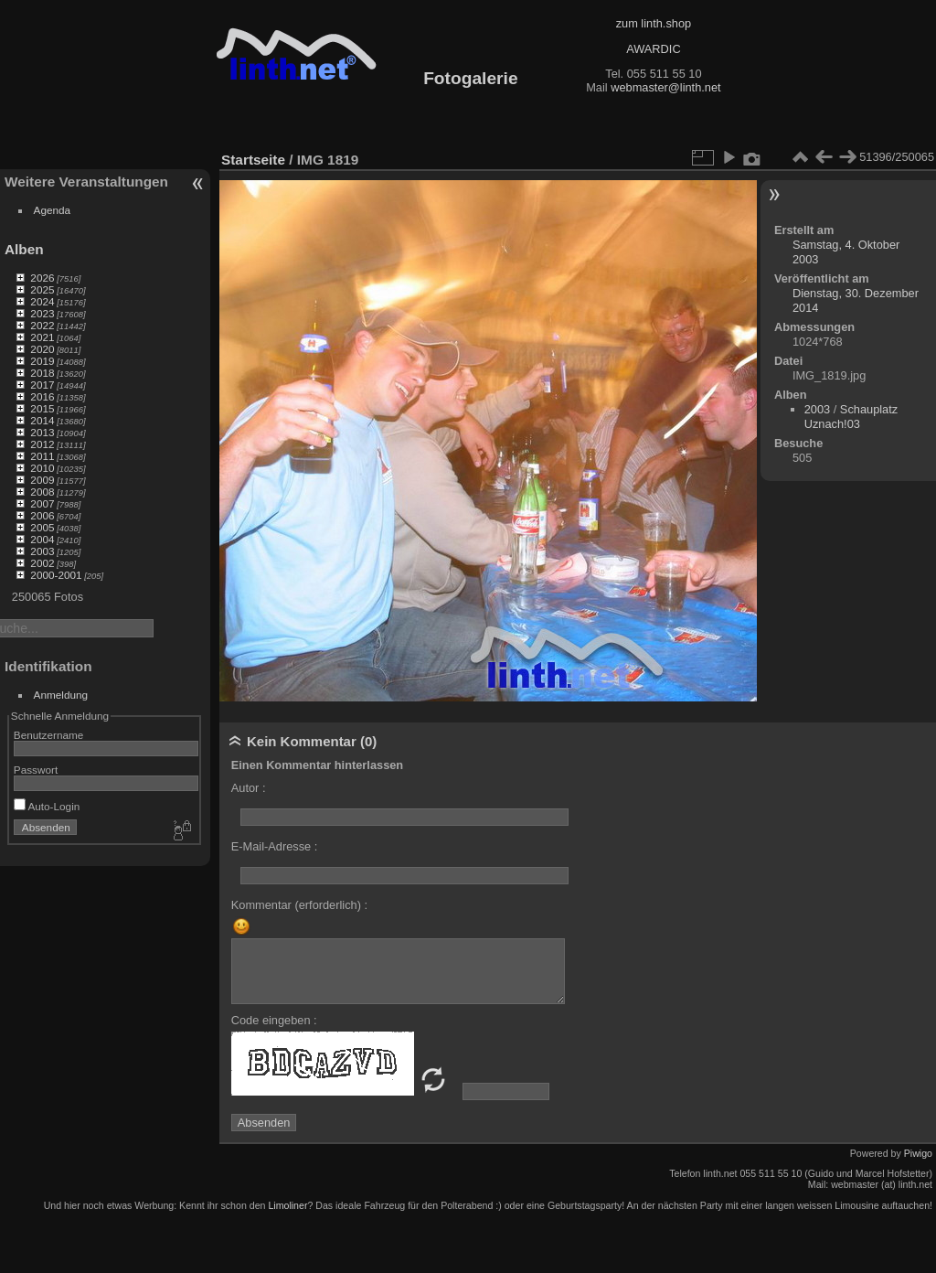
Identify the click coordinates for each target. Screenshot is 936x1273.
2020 (42, 349)
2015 (42, 408)
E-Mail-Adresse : (274, 846)
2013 (42, 432)
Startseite (253, 159)
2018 (42, 373)
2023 (42, 313)
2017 (42, 384)
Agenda (52, 210)
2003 (42, 551)
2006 (42, 515)
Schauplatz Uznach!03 (851, 416)
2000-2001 (55, 575)
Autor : (248, 788)
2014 (42, 420)
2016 (42, 396)
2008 (42, 491)
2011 (42, 456)
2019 (42, 361)
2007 (42, 503)
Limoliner (287, 1205)
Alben (24, 249)
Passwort (36, 770)
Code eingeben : (274, 1020)
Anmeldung (61, 695)
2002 (42, 563)
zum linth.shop (654, 23)
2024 (42, 301)
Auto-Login (47, 806)
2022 (42, 325)
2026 (42, 277)
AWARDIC (653, 49)
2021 (42, 337)
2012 (42, 444)
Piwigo (918, 1153)
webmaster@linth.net (665, 87)
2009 (42, 480)
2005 (42, 527)
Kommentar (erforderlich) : (299, 905)
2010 (42, 468)
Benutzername (49, 735)
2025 (42, 289)
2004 (42, 539)
